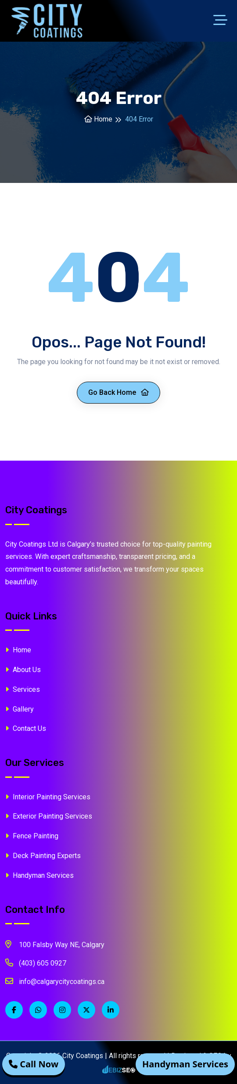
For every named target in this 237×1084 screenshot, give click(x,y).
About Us (23, 669)
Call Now (33, 1064)
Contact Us (25, 728)
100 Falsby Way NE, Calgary (54, 944)
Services (22, 689)
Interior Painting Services (47, 797)
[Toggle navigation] (222, 21)
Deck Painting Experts (43, 855)
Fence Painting (31, 836)
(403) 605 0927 (35, 962)
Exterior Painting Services (48, 816)
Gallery (19, 709)
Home (98, 119)
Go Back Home (118, 392)
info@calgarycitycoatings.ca (54, 980)
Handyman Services (39, 875)
